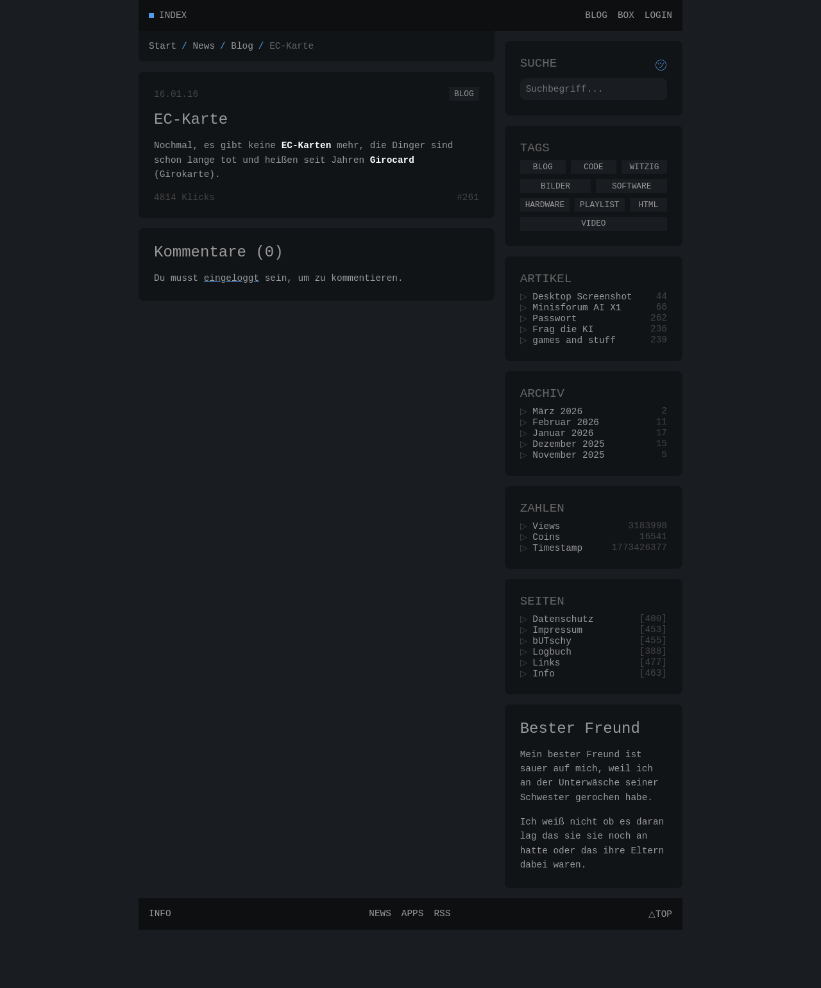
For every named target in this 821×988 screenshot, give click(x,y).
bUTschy (556, 689)
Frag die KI (567, 353)
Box (626, 16)
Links (550, 714)
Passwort (559, 341)
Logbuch (556, 702)
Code (594, 176)
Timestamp (562, 589)
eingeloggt (231, 293)
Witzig (644, 176)
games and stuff (578, 365)
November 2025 (573, 489)
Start (162, 49)
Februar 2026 (570, 453)
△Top (658, 972)
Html (648, 218)
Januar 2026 (567, 465)
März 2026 (562, 441)
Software (631, 197)
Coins (550, 577)
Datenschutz (567, 665)
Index (173, 16)
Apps (411, 972)
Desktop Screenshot (586, 316)
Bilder (555, 197)
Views (550, 565)
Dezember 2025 (573, 477)
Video (593, 238)
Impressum (562, 677)
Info (548, 726)
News (203, 49)
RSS (440, 972)
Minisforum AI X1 (581, 328)
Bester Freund (580, 783)
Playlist (599, 218)
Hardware (544, 218)
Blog (596, 16)
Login (658, 16)
